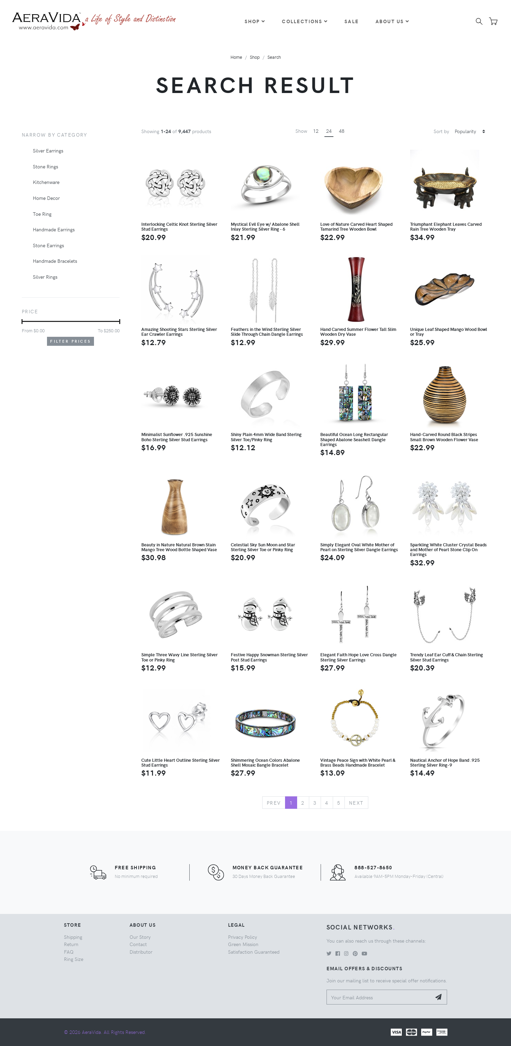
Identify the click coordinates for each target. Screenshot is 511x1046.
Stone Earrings (48, 245)
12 (316, 130)
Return (71, 944)
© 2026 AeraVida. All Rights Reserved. (105, 1031)
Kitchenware (46, 181)
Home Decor (46, 197)
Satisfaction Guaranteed (254, 951)
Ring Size (73, 958)
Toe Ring (42, 213)
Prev (274, 802)
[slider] (21, 321)
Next (356, 802)
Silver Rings (45, 276)
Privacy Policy (242, 936)
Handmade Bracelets (55, 260)
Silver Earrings (48, 150)
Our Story (140, 936)
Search (274, 57)
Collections (305, 21)
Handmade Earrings (54, 229)
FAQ (69, 951)
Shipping (73, 936)
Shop (255, 21)
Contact (138, 944)
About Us (392, 21)
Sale (351, 21)
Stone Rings (45, 166)
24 (329, 130)
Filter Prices (70, 341)
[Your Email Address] (379, 997)
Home (236, 57)
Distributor (141, 951)
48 (341, 130)
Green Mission (243, 944)
